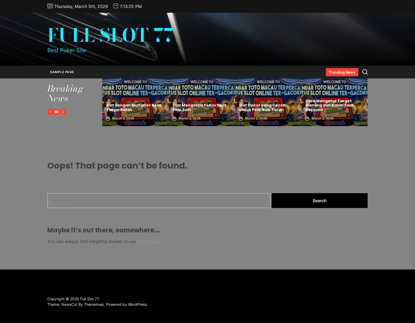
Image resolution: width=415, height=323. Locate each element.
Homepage (149, 241)
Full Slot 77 (110, 35)
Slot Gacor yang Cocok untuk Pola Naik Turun (262, 107)
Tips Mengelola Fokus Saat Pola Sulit (199, 107)
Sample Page (62, 72)
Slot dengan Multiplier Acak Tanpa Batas (134, 107)
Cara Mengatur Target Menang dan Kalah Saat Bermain (329, 105)
